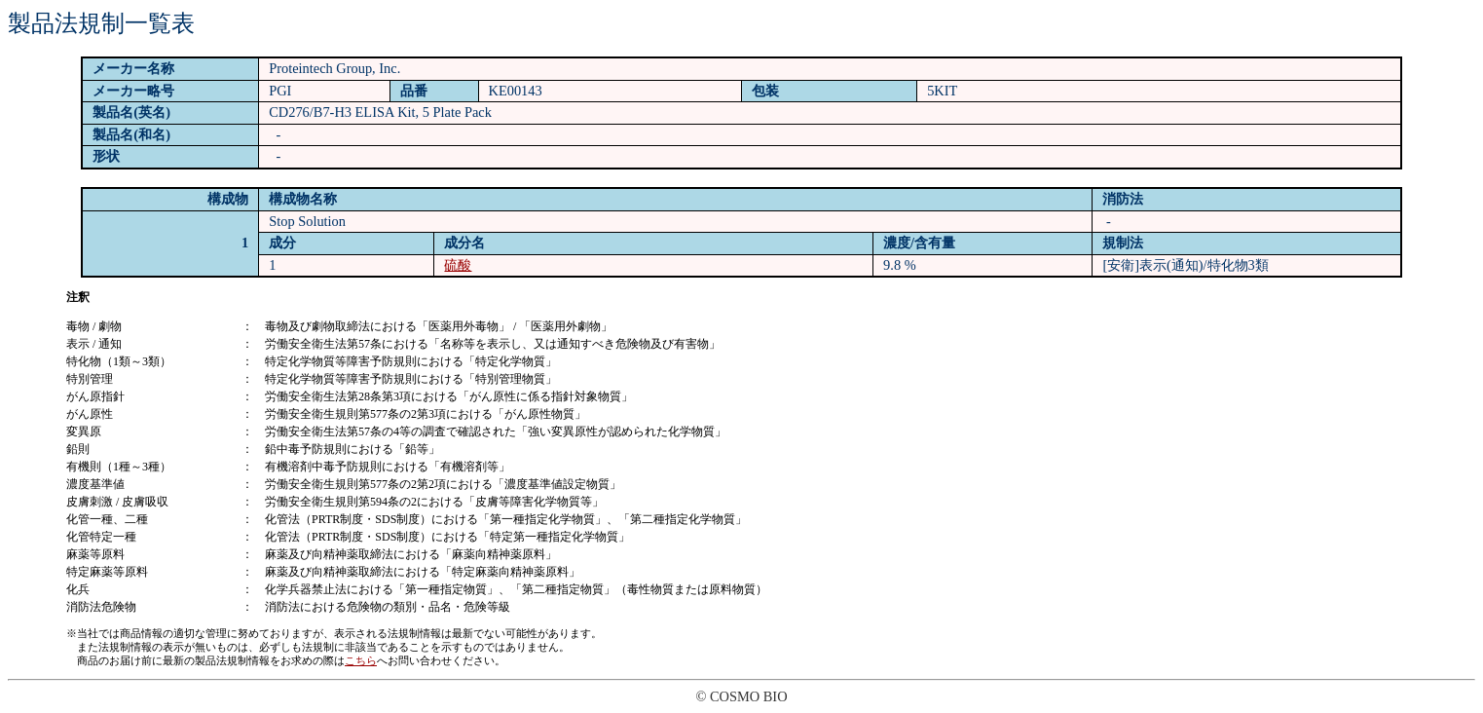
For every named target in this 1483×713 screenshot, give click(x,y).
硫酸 (457, 265)
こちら (361, 660)
